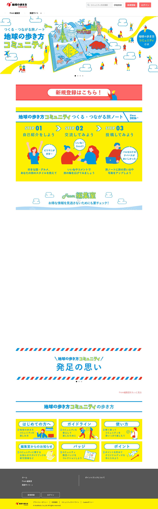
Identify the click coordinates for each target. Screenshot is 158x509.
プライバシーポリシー (40, 502)
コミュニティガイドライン (70, 502)
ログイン (145, 4)
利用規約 (55, 502)
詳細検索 (118, 4)
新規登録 (131, 4)
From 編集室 (15, 13)
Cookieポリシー (88, 502)
